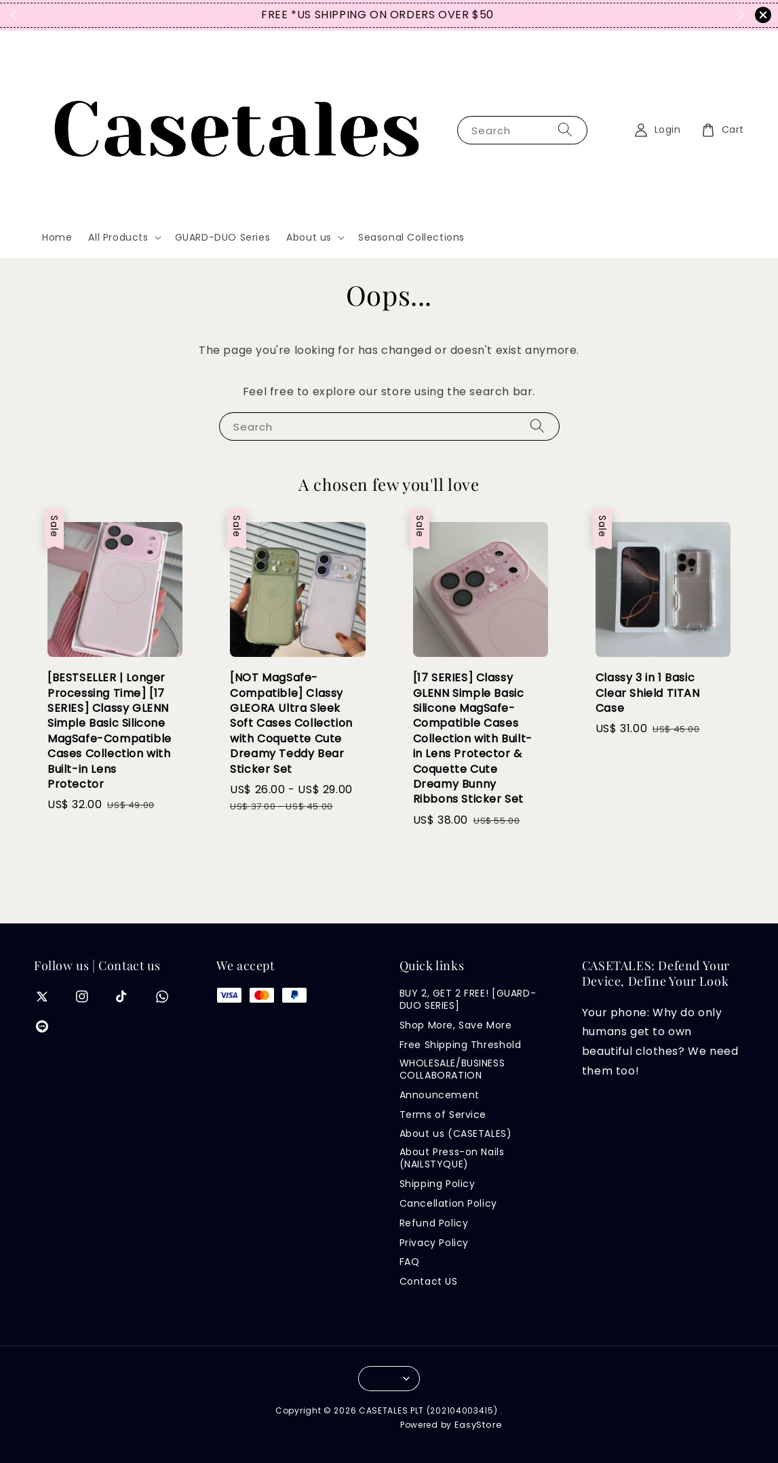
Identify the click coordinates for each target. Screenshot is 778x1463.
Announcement (440, 1095)
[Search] (565, 130)
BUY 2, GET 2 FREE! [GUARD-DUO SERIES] (468, 999)
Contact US (429, 1281)
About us (309, 237)
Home (57, 237)
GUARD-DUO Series (223, 237)
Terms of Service (443, 1114)
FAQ (410, 1261)
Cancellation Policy (448, 1203)
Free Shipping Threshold (461, 1044)
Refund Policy (434, 1223)
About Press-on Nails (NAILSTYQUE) (452, 1158)
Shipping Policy (437, 1183)
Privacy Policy (434, 1242)
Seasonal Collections (411, 237)
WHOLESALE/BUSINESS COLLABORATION (452, 1069)
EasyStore (478, 1424)
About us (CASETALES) (456, 1133)
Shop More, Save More (456, 1025)
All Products (118, 237)
